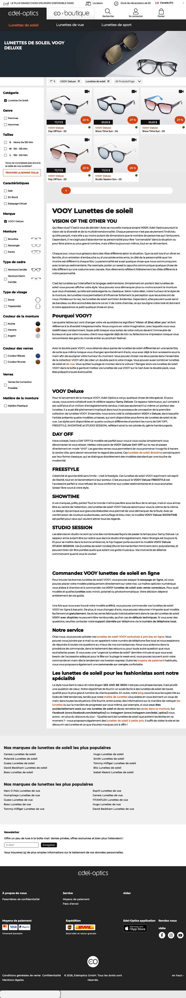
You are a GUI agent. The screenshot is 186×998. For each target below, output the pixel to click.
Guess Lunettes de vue (18, 799)
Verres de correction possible (18, 385)
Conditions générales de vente (21, 975)
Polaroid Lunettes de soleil (20, 758)
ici (24, 852)
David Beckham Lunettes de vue (113, 808)
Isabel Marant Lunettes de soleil (113, 772)
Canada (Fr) (166, 2)
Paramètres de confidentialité (20, 899)
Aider (127, 893)
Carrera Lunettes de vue (108, 795)
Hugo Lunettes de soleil (108, 754)
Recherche (108, 16)
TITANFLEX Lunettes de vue (110, 799)
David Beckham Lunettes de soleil (25, 767)
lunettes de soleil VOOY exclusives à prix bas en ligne (130, 636)
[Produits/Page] (128, 81)
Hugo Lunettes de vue (107, 804)
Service (68, 893)
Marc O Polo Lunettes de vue (22, 790)
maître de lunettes (115, 696)
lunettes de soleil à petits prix (125, 720)
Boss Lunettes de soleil (18, 772)
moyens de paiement (150, 660)
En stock (11, 197)
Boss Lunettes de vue (17, 804)
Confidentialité (51, 975)
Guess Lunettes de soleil (19, 763)
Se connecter (136, 16)
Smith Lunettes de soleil (108, 758)
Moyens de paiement (76, 899)
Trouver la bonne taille (21, 172)
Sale (8, 190)
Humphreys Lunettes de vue (22, 795)
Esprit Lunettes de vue (107, 790)
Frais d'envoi (70, 903)
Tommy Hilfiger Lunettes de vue (24, 808)
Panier (161, 16)
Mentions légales (13, 979)
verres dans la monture (155, 708)
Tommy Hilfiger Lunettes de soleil (114, 763)
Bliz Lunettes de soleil (107, 767)
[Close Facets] (22, 81)
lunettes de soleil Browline (145, 452)
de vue (70, 363)
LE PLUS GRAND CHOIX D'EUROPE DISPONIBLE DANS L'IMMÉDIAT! (42, 4)
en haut (178, 975)
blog (141, 692)
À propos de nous (14, 893)
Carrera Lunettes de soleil (20, 754)
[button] (23, 13)
